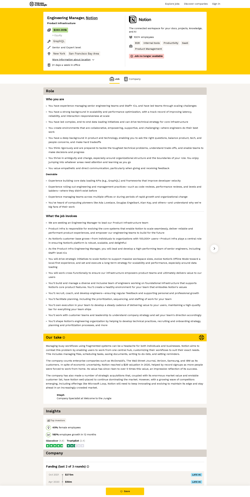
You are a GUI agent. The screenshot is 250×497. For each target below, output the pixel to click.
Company (132, 79)
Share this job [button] (56, 472)
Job (114, 79)
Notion (92, 18)
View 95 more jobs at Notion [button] (87, 472)
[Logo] (38, 4)
